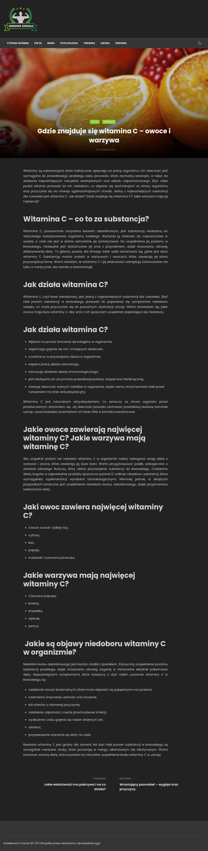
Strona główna (18, 43)
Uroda (105, 43)
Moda (51, 43)
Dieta (38, 43)
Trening (89, 43)
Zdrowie (121, 43)
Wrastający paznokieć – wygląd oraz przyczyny (149, 786)
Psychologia (69, 43)
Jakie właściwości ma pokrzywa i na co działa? (75, 786)
